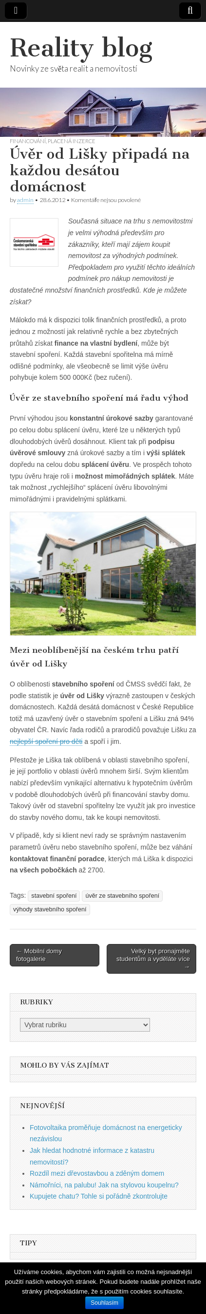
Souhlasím (104, 1302)
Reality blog (81, 48)
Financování (28, 141)
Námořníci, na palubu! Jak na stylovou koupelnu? (104, 1185)
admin (25, 200)
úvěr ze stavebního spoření (122, 895)
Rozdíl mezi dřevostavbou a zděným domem (97, 1173)
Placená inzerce (71, 141)
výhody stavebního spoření (50, 909)
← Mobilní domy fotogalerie (39, 954)
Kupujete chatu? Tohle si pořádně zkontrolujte (99, 1196)
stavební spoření (53, 895)
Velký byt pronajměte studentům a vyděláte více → (153, 958)
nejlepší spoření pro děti (46, 741)
